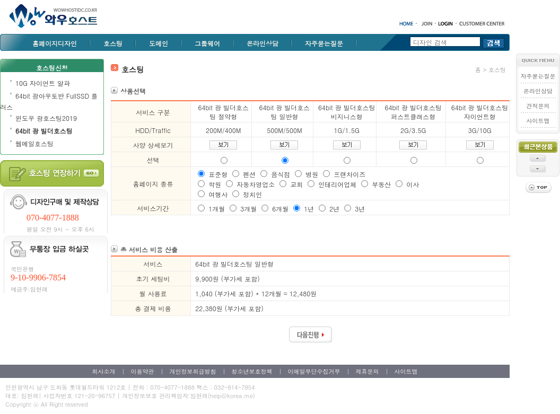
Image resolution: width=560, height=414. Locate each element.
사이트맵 (538, 121)
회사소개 (104, 371)
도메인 (158, 43)
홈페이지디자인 (54, 43)
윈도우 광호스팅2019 (46, 117)
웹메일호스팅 (34, 143)
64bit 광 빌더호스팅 (44, 130)
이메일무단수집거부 (314, 371)
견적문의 (538, 106)
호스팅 (112, 43)
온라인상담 (262, 43)
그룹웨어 (207, 43)
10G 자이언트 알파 (42, 82)
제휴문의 (367, 371)
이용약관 (142, 371)
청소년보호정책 (252, 371)
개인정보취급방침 (193, 371)
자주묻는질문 (324, 43)
